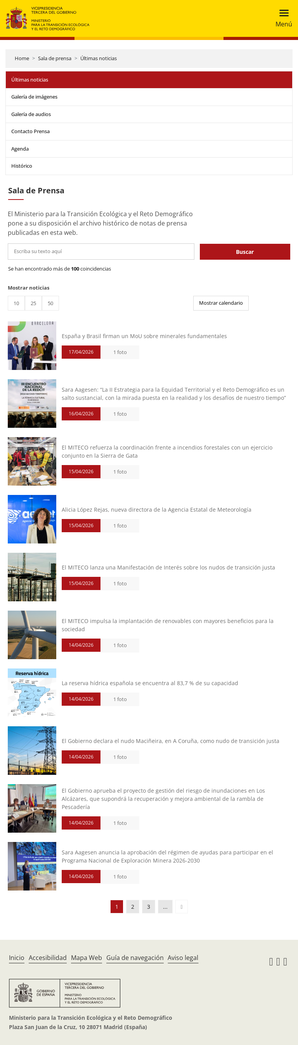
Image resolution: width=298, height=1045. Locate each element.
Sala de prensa (54, 58)
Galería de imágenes (34, 96)
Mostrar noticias (28, 287)
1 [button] (116, 906)
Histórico (21, 165)
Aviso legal (183, 957)
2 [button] (132, 906)
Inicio (16, 957)
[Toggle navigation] (281, 18)
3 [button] (148, 906)
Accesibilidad (48, 957)
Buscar (245, 251)
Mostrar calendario (221, 302)
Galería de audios (31, 114)
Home (22, 58)
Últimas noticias (98, 58)
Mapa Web (86, 957)
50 (50, 303)
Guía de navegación (135, 957)
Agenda (20, 148)
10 (16, 303)
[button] (181, 906)
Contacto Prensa (30, 131)
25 (33, 303)
